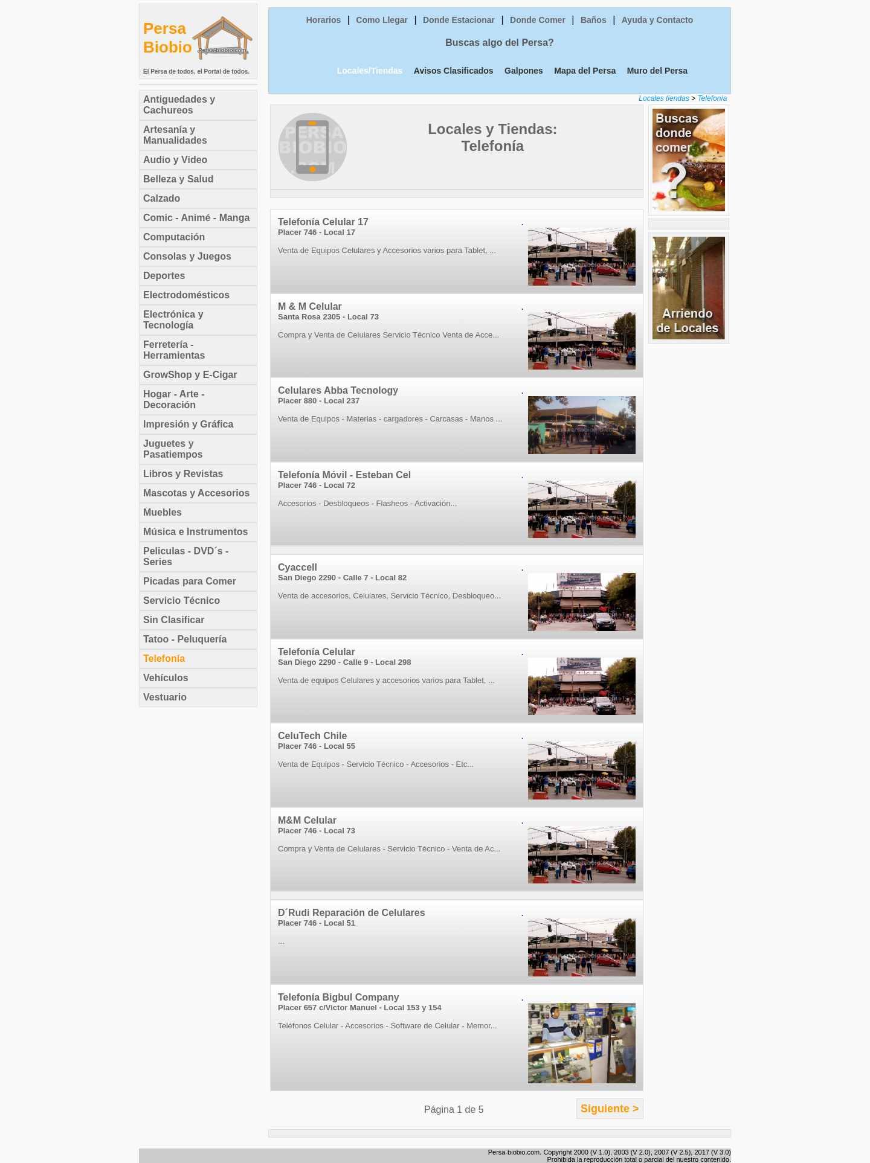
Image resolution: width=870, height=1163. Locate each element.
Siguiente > (610, 1109)
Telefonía (712, 98)
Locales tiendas (664, 98)
